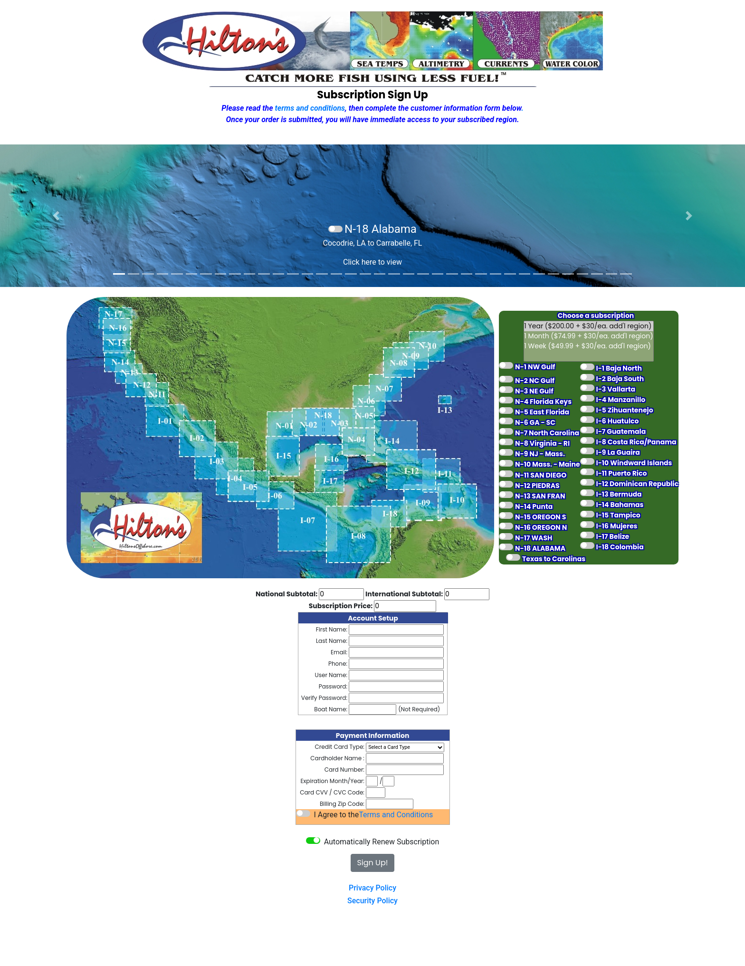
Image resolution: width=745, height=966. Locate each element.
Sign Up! (372, 862)
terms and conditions (310, 108)
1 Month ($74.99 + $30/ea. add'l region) (588, 336)
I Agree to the (335, 814)
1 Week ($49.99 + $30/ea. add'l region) (588, 346)
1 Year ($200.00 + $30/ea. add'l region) (588, 326)
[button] (56, 215)
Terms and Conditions (396, 814)
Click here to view (372, 262)
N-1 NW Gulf (535, 367)
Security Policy (372, 900)
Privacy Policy (372, 887)
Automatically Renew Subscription (380, 841)
